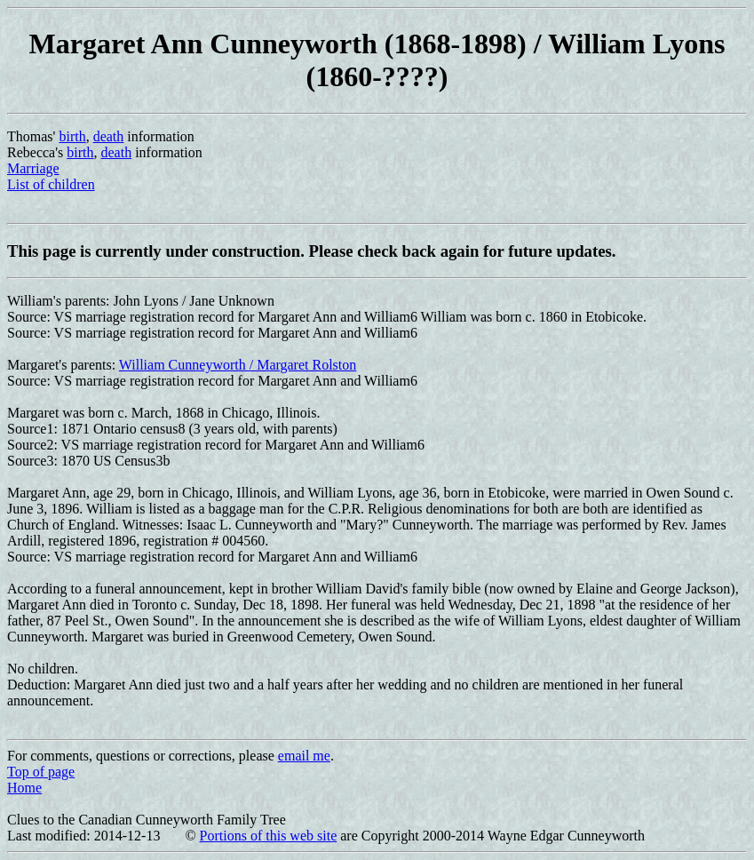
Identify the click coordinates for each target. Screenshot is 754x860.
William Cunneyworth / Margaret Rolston (237, 364)
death (108, 136)
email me (304, 755)
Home (24, 787)
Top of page (41, 771)
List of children (51, 184)
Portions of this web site (268, 835)
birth (72, 136)
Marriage (33, 168)
